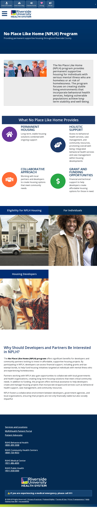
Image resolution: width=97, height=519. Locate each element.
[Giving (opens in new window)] (42, 4)
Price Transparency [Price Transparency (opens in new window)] (76, 499)
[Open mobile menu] (4, 14)
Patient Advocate (13, 435)
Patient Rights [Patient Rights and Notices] (49, 499)
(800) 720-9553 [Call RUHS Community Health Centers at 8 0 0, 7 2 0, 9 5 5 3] (12, 452)
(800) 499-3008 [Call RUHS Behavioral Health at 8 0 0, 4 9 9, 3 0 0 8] (12, 445)
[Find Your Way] (19, 4)
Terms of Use (61, 499)
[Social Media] (50, 4)
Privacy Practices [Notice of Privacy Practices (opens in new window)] (35, 499)
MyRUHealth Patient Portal (18, 431)
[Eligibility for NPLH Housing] (24, 236)
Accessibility (24, 501)
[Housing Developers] (24, 300)
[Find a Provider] (7, 4)
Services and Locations (16, 427)
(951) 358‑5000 (12, 470)
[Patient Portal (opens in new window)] (31, 4)
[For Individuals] (72, 236)
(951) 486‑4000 (12, 463)
